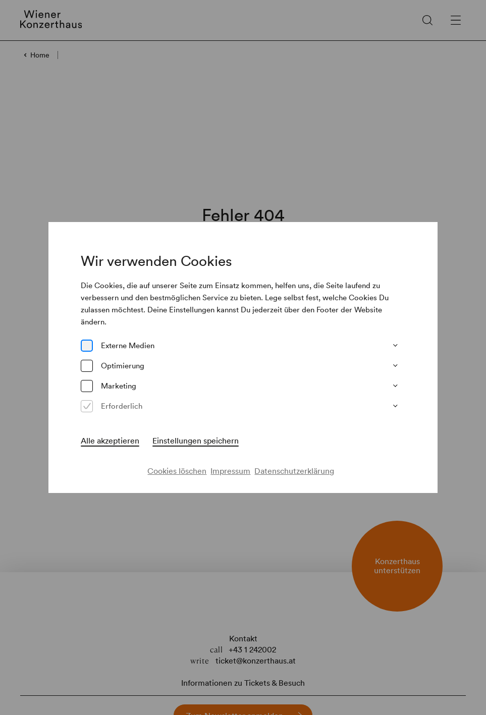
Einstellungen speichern (195, 440)
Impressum (230, 471)
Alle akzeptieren (110, 440)
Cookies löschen (176, 471)
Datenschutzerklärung (294, 471)
